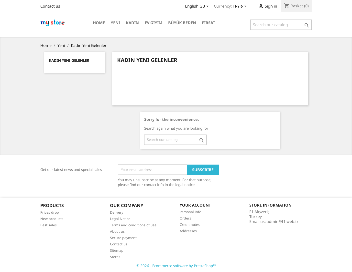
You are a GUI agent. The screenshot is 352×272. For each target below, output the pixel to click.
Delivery (116, 212)
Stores (115, 256)
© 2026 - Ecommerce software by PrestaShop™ (176, 265)
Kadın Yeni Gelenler (69, 60)
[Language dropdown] (197, 7)
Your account (195, 205)
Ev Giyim (153, 22)
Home (99, 22)
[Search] (281, 25)
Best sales (48, 225)
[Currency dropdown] (240, 7)
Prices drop (49, 212)
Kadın (132, 22)
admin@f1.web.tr (282, 221)
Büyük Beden (182, 22)
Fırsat (208, 22)
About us (117, 231)
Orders (185, 218)
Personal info (190, 211)
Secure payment (123, 237)
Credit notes (190, 224)
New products (51, 218)
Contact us (50, 6)
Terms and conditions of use (133, 225)
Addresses (188, 231)
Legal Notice (120, 218)
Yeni (115, 22)
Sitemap (116, 250)
